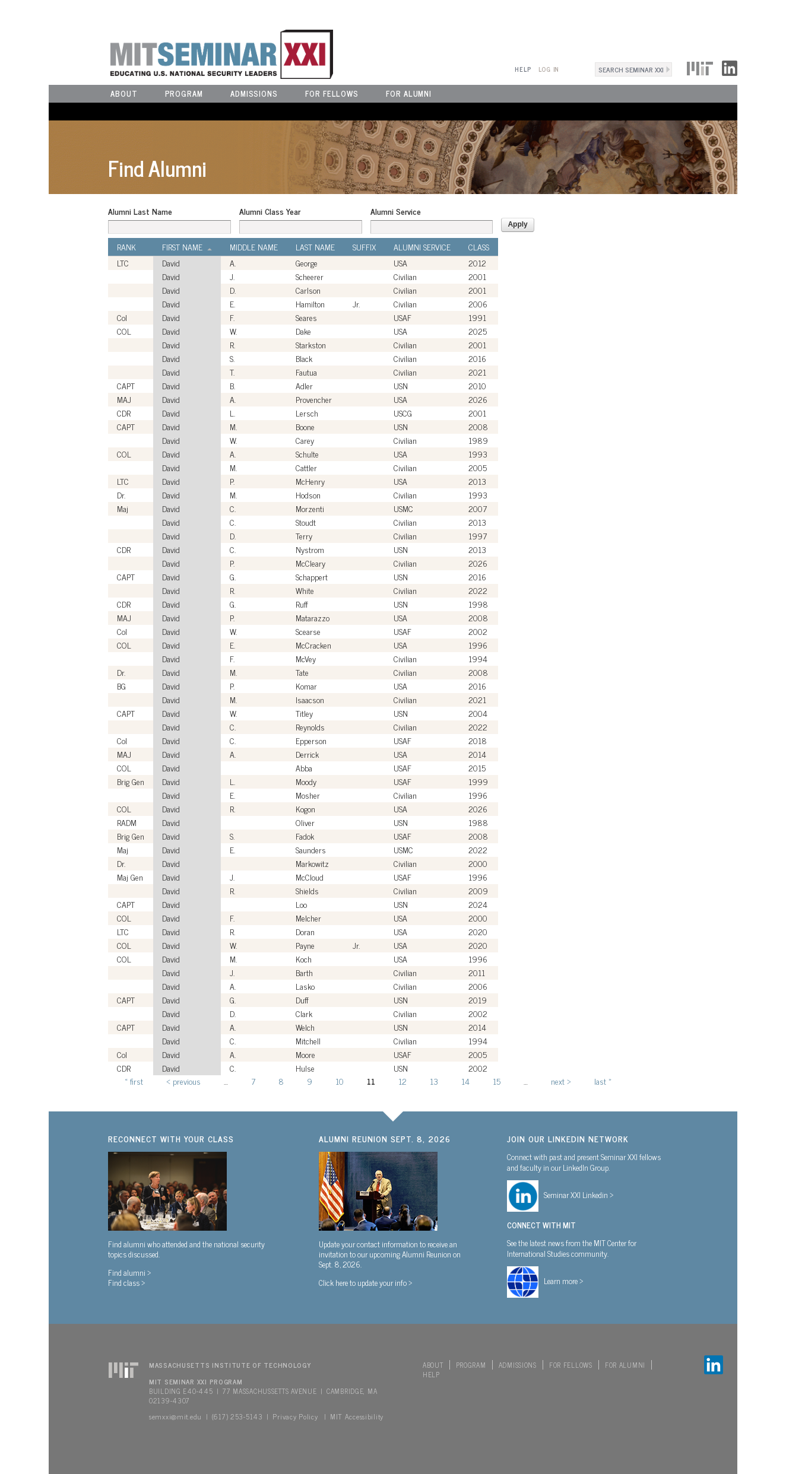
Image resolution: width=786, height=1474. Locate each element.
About (124, 93)
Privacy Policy (295, 1416)
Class (478, 247)
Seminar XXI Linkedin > (579, 1194)
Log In (548, 69)
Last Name (315, 247)
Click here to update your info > (366, 1282)
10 (339, 1081)
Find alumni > (129, 1272)
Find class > (126, 1282)
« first (134, 1081)
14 (465, 1081)
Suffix (364, 247)
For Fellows (332, 93)
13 (434, 1081)
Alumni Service (395, 211)
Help (523, 69)
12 (402, 1081)
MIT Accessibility (357, 1416)
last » (602, 1081)
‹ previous (183, 1081)
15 (496, 1081)
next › (561, 1081)
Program (184, 93)
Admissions (254, 93)
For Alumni (409, 93)
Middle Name (254, 247)
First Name (187, 247)
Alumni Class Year (269, 211)
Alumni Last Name (140, 211)
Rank (126, 247)
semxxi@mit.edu (175, 1416)
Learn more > (564, 1280)
